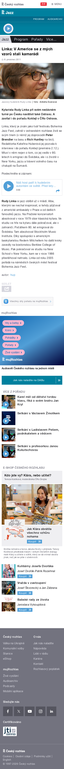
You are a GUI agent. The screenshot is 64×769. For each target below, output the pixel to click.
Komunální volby (13, 648)
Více (51, 39)
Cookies (7, 756)
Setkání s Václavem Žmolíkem (38, 413)
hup (12, 275)
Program (38, 19)
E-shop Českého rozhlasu (24, 467)
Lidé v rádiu (40, 653)
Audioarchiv (55, 19)
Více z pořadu (14, 391)
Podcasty (9, 686)
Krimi (9, 330)
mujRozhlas (9, 313)
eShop (7, 658)
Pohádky (11, 337)
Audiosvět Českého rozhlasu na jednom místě (28, 368)
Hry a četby (13, 322)
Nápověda (39, 648)
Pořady (37, 39)
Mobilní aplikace (13, 691)
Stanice (8, 653)
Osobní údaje (23, 756)
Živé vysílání (13, 352)
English (7, 759)
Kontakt (38, 663)
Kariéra (37, 658)
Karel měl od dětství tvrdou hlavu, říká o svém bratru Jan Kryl (38, 400)
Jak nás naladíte (43, 643)
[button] (57, 191)
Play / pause (8, 186)
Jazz (5, 39)
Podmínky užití (42, 756)
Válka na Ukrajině (13, 643)
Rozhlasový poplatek (46, 669)
